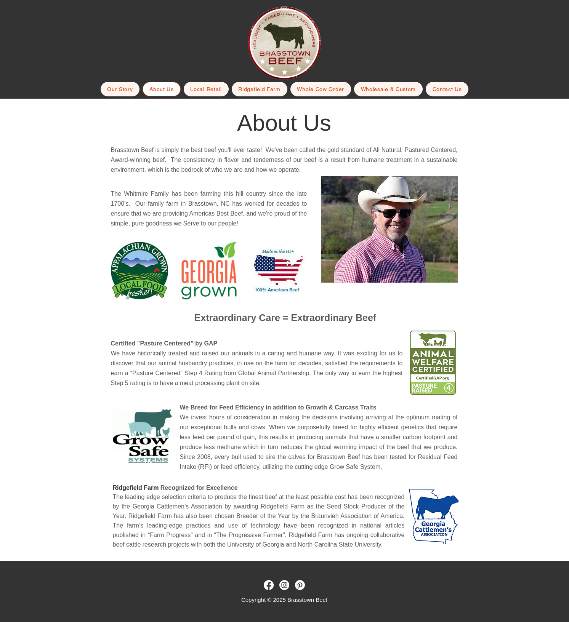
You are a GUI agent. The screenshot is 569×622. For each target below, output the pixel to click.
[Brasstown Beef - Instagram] (284, 585)
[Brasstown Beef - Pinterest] (300, 585)
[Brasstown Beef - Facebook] (269, 585)
